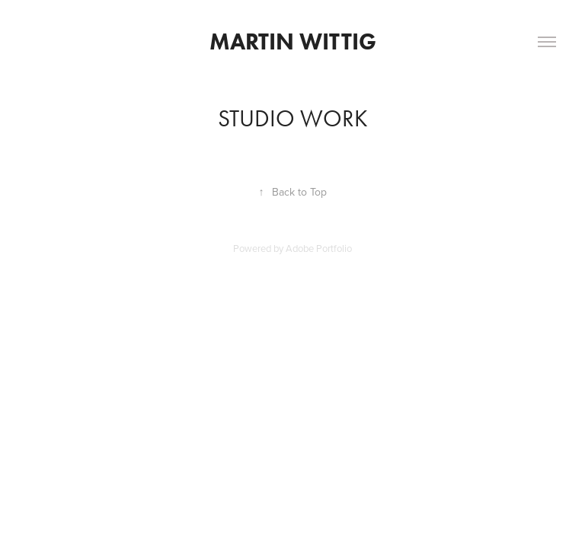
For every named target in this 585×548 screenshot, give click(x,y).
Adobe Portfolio (319, 248)
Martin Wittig (292, 41)
